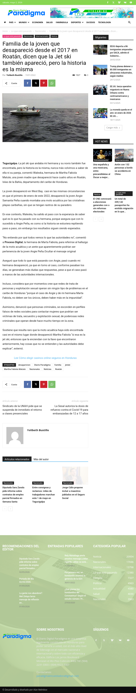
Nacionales (40, 31)
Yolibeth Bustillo (14, 75)
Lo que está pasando (21, 31)
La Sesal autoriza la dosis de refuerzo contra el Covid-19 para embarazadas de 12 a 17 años (69, 409)
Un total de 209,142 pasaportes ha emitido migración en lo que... (124, 205)
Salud (49, 22)
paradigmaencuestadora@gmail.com (57, 676)
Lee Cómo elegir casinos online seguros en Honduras (45, 358)
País (12, 22)
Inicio (5, 31)
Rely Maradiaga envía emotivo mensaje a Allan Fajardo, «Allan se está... (76, 558)
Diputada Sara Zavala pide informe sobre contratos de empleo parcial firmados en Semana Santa (13, 494)
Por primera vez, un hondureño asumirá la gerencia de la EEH (75, 575)
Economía (37, 22)
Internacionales (42, 36)
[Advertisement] (45, 152)
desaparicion (24, 364)
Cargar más (113, 127)
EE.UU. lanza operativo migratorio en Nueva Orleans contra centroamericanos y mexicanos (120, 92)
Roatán (58, 369)
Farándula (62, 22)
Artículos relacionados (17, 459)
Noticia (54, 36)
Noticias (47, 369)
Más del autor (41, 459)
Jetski (67, 364)
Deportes (77, 22)
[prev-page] (4, 509)
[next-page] (10, 509)
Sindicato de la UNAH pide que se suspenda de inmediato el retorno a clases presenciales (22, 409)
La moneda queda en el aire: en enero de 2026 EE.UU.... (121, 112)
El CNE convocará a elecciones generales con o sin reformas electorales (102, 205)
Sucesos (90, 22)
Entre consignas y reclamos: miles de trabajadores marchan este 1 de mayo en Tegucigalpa (43, 494)
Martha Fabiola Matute (15, 369)
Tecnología (104, 22)
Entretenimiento (101, 160)
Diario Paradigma (42, 364)
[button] (129, 22)
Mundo (24, 22)
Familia (57, 364)
